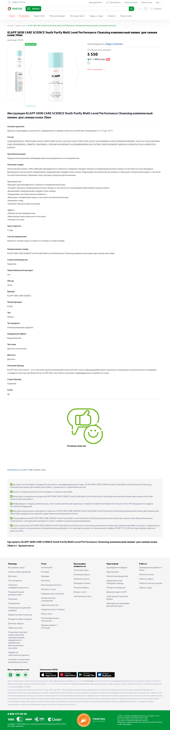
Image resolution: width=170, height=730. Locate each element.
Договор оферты (16, 624)
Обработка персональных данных (18, 654)
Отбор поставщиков (116, 588)
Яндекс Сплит (39, 16)
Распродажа (24, 16)
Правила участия (81, 579)
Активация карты (82, 575)
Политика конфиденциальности (18, 586)
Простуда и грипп (77, 16)
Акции (11, 16)
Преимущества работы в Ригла (150, 569)
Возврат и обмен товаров (20, 619)
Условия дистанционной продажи (19, 609)
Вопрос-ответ (80, 592)
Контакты (45, 581)
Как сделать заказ (16, 568)
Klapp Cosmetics (114, 44)
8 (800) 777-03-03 (24, 687)
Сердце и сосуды (96, 16)
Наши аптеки (146, 3)
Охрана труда (145, 588)
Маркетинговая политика (20, 615)
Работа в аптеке (146, 575)
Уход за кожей (126, 16)
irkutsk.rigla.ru (90, 681)
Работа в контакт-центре (150, 583)
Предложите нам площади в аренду (115, 582)
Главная (10, 26)
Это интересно (15, 581)
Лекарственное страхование (48, 599)
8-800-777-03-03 (17, 714)
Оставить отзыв (48, 589)
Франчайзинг (113, 572)
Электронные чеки (82, 596)
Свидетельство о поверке (53, 610)
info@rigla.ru (127, 724)
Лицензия (12, 599)
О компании (46, 568)
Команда (45, 576)
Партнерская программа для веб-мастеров (118, 604)
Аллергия (111, 16)
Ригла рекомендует (57, 16)
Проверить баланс (82, 583)
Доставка (12, 576)
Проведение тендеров (117, 568)
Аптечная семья (81, 570)
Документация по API (116, 592)
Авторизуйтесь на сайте (17, 470)
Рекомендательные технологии (50, 619)
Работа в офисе (146, 579)
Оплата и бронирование (19, 572)
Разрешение (14, 603)
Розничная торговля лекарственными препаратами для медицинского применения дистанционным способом (17, 640)
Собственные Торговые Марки (117, 597)
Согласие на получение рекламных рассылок (19, 661)
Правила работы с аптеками (49, 626)
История (45, 572)
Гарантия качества (49, 605)
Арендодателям (95, 3)
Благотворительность (51, 585)
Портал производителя (117, 576)
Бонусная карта (131, 3)
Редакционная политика (52, 594)
